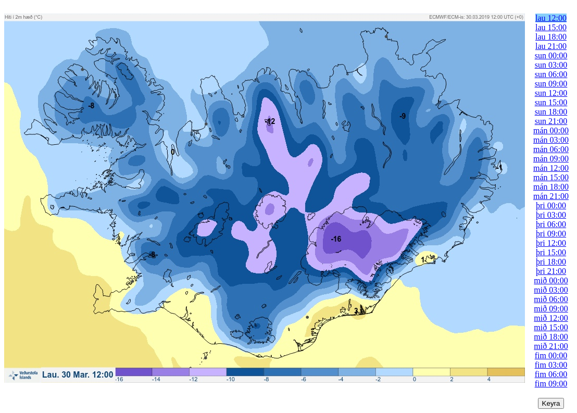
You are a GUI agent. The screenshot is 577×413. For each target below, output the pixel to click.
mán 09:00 (551, 158)
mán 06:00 (551, 149)
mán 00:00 (551, 130)
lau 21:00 (551, 46)
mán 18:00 (551, 186)
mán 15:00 (551, 177)
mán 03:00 (551, 139)
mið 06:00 (551, 299)
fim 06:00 (551, 374)
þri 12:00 (551, 243)
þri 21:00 (551, 271)
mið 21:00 (551, 346)
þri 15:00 (551, 252)
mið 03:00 (551, 289)
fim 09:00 (551, 383)
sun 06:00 (551, 74)
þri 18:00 (551, 261)
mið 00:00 (551, 280)
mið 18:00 (551, 336)
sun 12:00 (551, 93)
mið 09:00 (551, 308)
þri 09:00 (551, 233)
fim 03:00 (551, 364)
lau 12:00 (551, 18)
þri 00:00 (551, 205)
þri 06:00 (551, 224)
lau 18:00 (551, 36)
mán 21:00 (551, 196)
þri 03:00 (551, 214)
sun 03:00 (551, 64)
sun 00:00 (551, 55)
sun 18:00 (551, 111)
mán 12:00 (551, 168)
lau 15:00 (551, 27)
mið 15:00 (551, 327)
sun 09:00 (551, 83)
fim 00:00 (551, 355)
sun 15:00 (551, 102)
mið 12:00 (551, 318)
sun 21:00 (551, 121)
